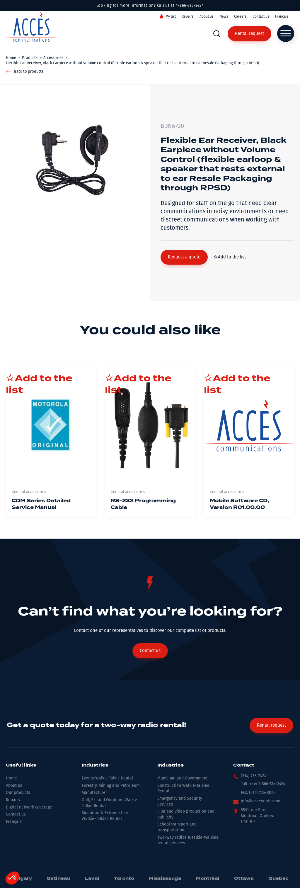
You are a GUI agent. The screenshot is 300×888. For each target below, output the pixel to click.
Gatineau (58, 879)
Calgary (22, 879)
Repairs (188, 16)
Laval (92, 879)
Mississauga (165, 879)
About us (207, 16)
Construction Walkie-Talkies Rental (183, 788)
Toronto (124, 879)
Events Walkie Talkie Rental (107, 778)
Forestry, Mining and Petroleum (111, 785)
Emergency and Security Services (179, 801)
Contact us (261, 16)
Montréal (207, 879)
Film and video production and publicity (185, 814)
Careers (240, 16)
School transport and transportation (177, 827)
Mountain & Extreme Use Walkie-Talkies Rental (105, 815)
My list (171, 16)
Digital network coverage (29, 807)
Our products (18, 792)
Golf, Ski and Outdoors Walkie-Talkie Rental (110, 802)
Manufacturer (94, 792)
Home (11, 778)
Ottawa (244, 879)
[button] (184, 257)
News (223, 16)
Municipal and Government (182, 778)
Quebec (278, 879)
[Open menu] (285, 33)
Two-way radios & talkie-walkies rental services (187, 840)
